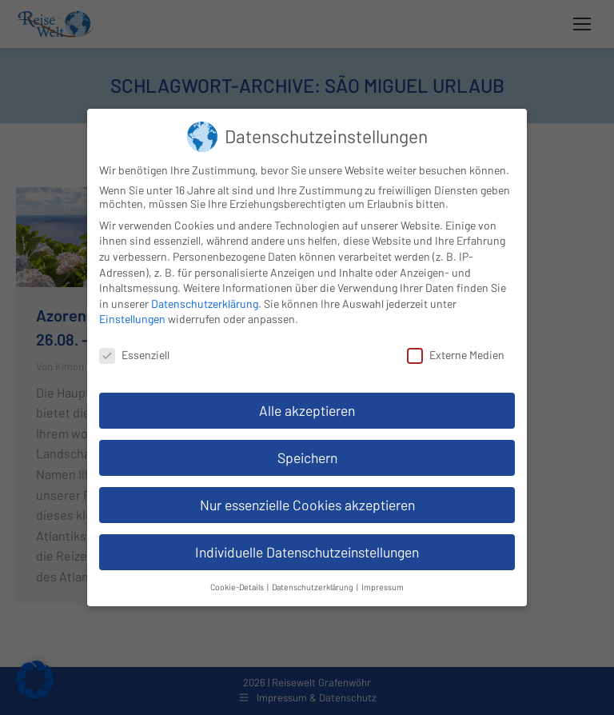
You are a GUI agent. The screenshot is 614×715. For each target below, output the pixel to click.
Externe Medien (455, 354)
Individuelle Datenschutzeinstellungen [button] (307, 552)
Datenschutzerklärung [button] (313, 586)
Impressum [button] (382, 586)
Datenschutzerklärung (204, 303)
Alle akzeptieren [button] (307, 410)
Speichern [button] (307, 457)
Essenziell (134, 354)
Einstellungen (132, 319)
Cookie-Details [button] (237, 586)
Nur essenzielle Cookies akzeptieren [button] (307, 504)
